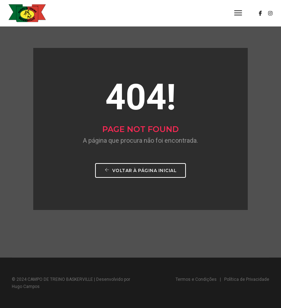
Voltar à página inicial (141, 170)
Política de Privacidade (246, 279)
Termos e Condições (196, 279)
